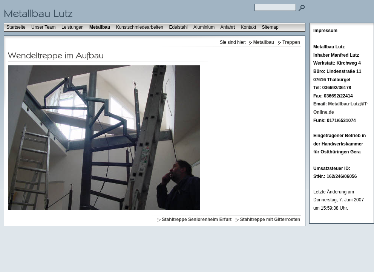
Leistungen (72, 27)
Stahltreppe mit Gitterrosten (270, 219)
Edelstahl (178, 27)
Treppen (291, 42)
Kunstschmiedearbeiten (139, 27)
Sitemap (270, 27)
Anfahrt (227, 27)
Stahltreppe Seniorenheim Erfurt (197, 219)
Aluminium (204, 27)
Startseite (16, 27)
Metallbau (99, 27)
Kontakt (248, 27)
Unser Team (43, 27)
